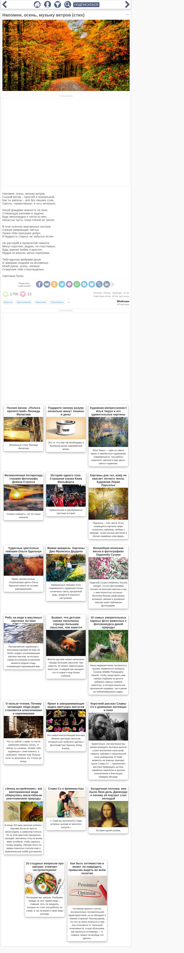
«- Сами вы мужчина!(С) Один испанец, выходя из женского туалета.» (66, 824)
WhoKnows (123, 301)
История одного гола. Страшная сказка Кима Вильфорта (66, 478)
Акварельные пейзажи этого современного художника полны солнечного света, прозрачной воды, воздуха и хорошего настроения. (66, 591)
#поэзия (97, 293)
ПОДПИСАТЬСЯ (86, 4)
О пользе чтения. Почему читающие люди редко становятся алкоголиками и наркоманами (23, 708)
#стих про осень (120, 296)
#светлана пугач (102, 296)
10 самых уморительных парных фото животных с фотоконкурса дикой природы (108, 622)
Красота (8, 302)
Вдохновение (24, 302)
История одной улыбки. (108, 830)
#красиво (117, 293)
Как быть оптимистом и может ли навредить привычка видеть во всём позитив (87, 868)
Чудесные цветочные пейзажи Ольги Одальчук (24, 549)
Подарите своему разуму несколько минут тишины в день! (66, 411)
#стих (126, 293)
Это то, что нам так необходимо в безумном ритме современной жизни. (66, 445)
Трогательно (57, 302)
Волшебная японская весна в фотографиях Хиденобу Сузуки (108, 551)
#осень (107, 293)
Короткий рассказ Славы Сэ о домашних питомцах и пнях (108, 707)
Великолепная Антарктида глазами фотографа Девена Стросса (24, 478)
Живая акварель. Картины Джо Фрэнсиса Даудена (66, 549)
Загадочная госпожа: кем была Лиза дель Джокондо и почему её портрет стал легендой (108, 793)
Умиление (40, 302)
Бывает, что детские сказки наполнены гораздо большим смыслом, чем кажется (66, 622)
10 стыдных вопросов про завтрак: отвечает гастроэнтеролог (45, 867)
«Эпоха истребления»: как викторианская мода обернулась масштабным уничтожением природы (23, 793)
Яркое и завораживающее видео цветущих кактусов (65, 705)
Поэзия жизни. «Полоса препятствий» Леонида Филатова (23, 411)
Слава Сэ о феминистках (66, 788)
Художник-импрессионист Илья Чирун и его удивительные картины (108, 411)
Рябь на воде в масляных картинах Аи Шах (23, 619)
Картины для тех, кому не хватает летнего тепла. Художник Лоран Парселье (108, 480)
